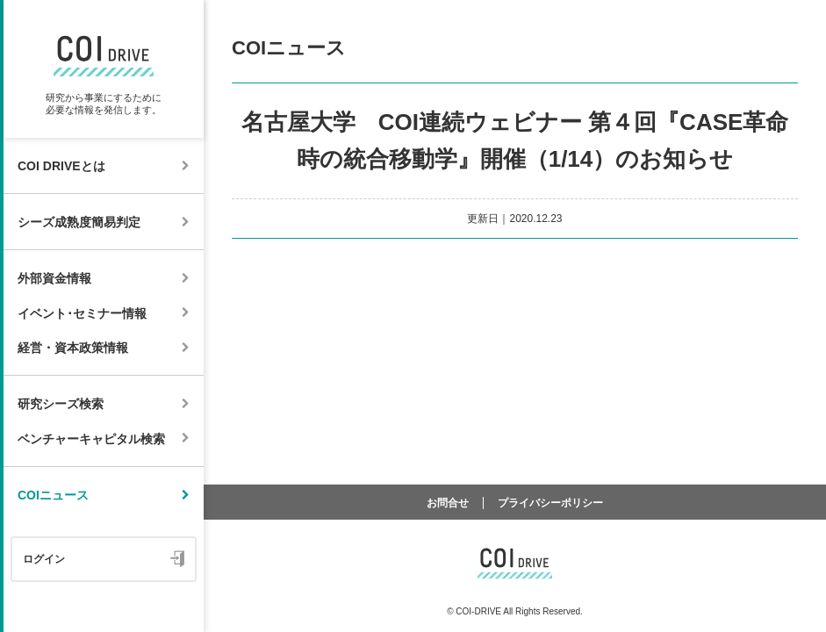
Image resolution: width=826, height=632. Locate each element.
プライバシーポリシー (550, 503)
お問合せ (448, 503)
